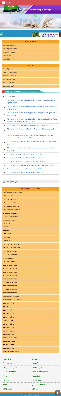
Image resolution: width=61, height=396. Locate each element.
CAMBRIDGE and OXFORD (11, 247)
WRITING (6, 227)
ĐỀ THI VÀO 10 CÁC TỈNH (10, 338)
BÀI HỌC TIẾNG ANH (9, 202)
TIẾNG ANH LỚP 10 (9, 341)
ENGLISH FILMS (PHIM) (10, 199)
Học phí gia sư (8, 59)
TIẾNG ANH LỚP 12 (9, 348)
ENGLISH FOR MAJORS (10, 254)
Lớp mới (34, 363)
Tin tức (5, 376)
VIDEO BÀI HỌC (8, 195)
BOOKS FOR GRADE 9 (10, 293)
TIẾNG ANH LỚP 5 (8, 317)
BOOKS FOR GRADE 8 (10, 289)
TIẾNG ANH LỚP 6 (8, 324)
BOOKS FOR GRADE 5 (10, 279)
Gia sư (34, 359)
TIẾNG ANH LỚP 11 (9, 345)
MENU (8, 3)
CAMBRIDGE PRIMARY (11, 296)
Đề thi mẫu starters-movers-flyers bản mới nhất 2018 (24, 169)
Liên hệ (34, 389)
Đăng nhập (7, 389)
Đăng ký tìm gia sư (10, 45)
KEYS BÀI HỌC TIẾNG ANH (11, 206)
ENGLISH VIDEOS (8, 258)
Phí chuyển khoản (9, 79)
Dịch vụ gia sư (8, 55)
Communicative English (11, 209)
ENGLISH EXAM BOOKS (10, 213)
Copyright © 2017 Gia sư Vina (30, 395)
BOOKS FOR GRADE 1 (10, 265)
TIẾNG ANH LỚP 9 (8, 334)
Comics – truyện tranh (11, 216)
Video (5, 385)
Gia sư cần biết (8, 86)
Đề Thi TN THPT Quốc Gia (11, 352)
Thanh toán (36, 376)
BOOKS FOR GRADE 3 (10, 272)
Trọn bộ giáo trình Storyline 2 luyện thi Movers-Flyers (25, 154)
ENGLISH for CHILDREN (11, 244)
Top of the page (57, 392)
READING (6, 230)
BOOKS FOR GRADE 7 (10, 286)
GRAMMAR (6, 223)
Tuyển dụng (36, 380)
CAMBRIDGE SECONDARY (12, 300)
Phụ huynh (7, 363)
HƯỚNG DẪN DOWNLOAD (12, 192)
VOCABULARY (7, 234)
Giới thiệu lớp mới (9, 76)
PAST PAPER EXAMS (9, 261)
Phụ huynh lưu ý (9, 52)
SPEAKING (6, 237)
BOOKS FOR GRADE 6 (10, 282)
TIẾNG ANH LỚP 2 (8, 306)
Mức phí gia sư (8, 83)
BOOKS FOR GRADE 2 (10, 268)
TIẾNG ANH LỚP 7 (8, 327)
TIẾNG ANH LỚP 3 (8, 310)
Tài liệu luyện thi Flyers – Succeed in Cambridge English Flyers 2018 (30, 165)
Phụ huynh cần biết (10, 48)
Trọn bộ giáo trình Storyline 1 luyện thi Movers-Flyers (25, 158)
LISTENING (6, 241)
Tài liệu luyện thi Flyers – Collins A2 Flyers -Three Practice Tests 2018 (30, 125)
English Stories (9, 220)
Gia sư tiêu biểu (9, 372)
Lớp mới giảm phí (38, 367)
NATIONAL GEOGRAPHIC (10, 251)
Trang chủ (7, 359)
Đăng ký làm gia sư (10, 69)
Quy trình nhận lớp (9, 72)
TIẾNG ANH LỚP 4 (8, 313)
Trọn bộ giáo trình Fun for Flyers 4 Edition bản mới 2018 (26, 161)
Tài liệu (6, 380)
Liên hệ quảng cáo (12, 182)
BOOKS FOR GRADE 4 (10, 275)
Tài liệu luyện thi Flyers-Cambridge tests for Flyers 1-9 (25, 172)
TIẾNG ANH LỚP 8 (8, 331)
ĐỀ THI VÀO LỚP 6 (8, 320)
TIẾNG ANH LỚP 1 (8, 303)
